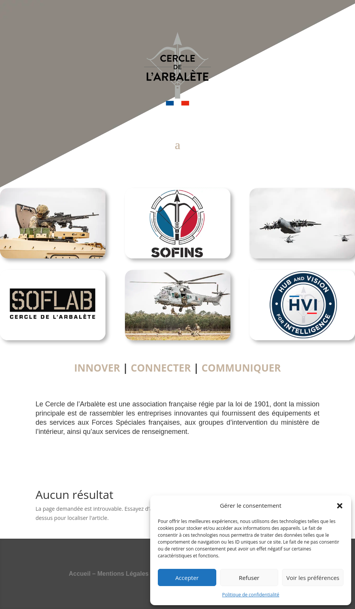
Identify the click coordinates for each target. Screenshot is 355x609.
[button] (340, 506)
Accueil (80, 573)
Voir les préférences (312, 577)
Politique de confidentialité (250, 594)
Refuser (249, 577)
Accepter (187, 577)
